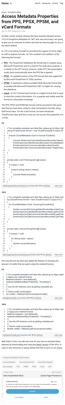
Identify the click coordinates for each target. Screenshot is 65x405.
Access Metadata (9, 362)
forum (59, 348)
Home (5, 3)
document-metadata (45, 362)
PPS (6, 63)
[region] (32, 155)
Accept (32, 391)
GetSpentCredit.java (12, 335)
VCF (49, 367)
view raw (58, 186)
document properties (27, 362)
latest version (42, 344)
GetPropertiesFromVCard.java (16, 254)
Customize (19, 397)
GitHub (47, 186)
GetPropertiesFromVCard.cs (15, 186)
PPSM (6, 83)
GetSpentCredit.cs (11, 298)
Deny (46, 397)
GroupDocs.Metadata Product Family (16, 357)
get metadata (7, 367)
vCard (6, 93)
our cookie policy (35, 386)
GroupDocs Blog (14, 12)
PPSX (6, 76)
